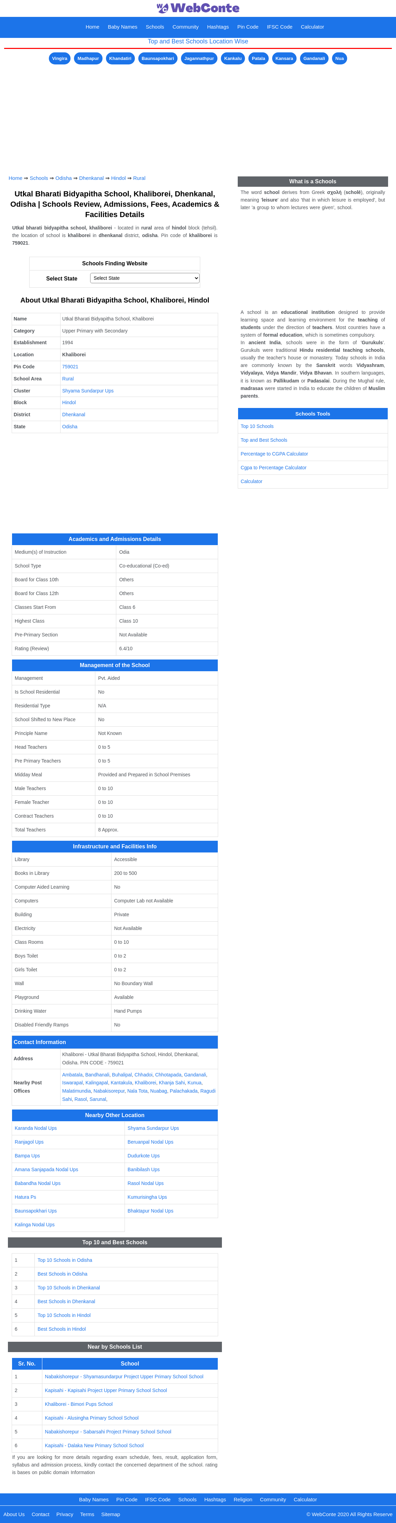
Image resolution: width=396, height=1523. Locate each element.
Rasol (81, 1099)
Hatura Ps (25, 1197)
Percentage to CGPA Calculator (274, 454)
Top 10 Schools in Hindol (64, 1315)
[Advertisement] (198, 114)
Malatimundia (76, 1091)
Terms (87, 1514)
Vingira (59, 58)
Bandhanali (97, 1074)
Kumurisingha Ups (147, 1197)
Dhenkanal (91, 178)
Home (92, 27)
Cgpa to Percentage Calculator (274, 467)
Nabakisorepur (109, 1091)
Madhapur (88, 58)
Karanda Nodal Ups (36, 1128)
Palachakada (183, 1091)
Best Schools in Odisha (62, 1274)
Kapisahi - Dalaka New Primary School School (94, 1445)
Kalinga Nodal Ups (35, 1224)
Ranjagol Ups (29, 1142)
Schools (155, 27)
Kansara (284, 58)
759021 (70, 366)
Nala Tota (137, 1091)
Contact (41, 1514)
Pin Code (248, 27)
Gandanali (314, 58)
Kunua (194, 1082)
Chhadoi (143, 1074)
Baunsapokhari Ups (36, 1211)
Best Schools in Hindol (62, 1329)
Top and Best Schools (264, 440)
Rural (139, 178)
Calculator (312, 27)
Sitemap (110, 1514)
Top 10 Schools (257, 426)
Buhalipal (122, 1074)
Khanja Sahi (172, 1082)
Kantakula (121, 1082)
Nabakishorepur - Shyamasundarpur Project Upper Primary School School (124, 1376)
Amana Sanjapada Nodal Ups (46, 1169)
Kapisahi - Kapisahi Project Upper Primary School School (106, 1390)
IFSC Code (279, 27)
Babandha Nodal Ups (38, 1183)
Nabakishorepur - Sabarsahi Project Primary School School (108, 1431)
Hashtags (218, 27)
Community (186, 27)
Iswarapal (72, 1082)
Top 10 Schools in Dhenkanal (69, 1287)
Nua (339, 58)
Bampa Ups (27, 1155)
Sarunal (97, 1099)
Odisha (63, 178)
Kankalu (233, 58)
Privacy (64, 1514)
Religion (243, 1499)
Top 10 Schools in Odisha (65, 1260)
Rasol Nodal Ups (146, 1183)
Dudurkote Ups (144, 1155)
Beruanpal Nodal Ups (150, 1142)
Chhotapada (168, 1074)
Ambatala (72, 1074)
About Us (14, 1514)
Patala (258, 58)
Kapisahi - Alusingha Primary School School (92, 1418)
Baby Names (122, 27)
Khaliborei (145, 1082)
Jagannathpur (199, 58)
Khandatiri (120, 58)
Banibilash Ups (144, 1169)
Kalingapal (96, 1082)
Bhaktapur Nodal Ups (150, 1211)
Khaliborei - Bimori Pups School (79, 1404)
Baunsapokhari (158, 58)
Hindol (118, 178)
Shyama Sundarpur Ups (88, 390)
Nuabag (158, 1091)
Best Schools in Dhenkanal (66, 1301)
